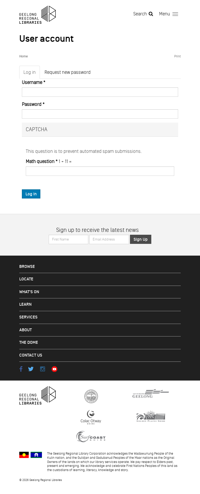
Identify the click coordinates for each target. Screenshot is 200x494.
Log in (31, 74)
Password (33, 104)
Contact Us (30, 355)
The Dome (28, 342)
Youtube (54, 369)
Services (28, 317)
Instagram (42, 369)
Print (177, 56)
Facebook (20, 369)
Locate (26, 279)
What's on (29, 292)
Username (33, 82)
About (25, 330)
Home (23, 56)
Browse (27, 266)
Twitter (31, 369)
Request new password (68, 72)
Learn (25, 304)
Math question (42, 161)
